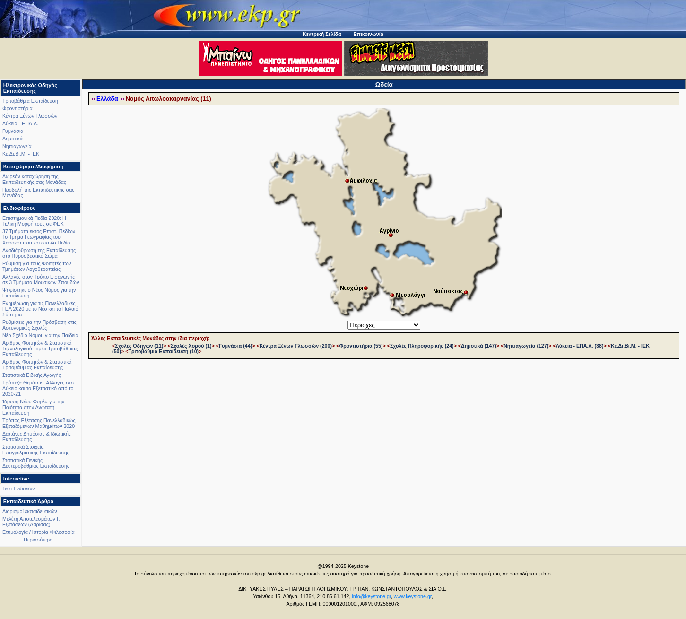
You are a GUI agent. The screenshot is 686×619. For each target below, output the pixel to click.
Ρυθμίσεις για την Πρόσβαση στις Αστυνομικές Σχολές (39, 325)
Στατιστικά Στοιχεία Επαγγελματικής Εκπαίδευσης (35, 449)
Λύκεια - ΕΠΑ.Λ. (20, 123)
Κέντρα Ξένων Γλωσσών (29, 116)
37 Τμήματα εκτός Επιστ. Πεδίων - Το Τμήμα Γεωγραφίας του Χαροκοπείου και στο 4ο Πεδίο (40, 236)
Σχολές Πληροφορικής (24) (422, 346)
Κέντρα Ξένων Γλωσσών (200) (296, 346)
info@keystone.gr (371, 596)
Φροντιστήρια (17, 108)
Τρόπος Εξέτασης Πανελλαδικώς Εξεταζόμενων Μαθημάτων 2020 (39, 423)
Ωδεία (384, 84)
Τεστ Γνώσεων (18, 488)
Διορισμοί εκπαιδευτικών (29, 511)
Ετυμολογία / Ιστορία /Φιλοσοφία (38, 532)
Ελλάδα (107, 99)
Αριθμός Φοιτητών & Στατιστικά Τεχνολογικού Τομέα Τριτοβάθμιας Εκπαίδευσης (40, 348)
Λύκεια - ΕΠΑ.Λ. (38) (580, 346)
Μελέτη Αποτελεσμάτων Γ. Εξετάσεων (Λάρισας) (31, 521)
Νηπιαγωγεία (17, 146)
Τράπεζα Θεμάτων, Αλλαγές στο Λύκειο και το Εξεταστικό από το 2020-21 (38, 388)
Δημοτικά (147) (478, 346)
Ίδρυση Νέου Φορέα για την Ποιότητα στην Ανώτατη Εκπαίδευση (33, 407)
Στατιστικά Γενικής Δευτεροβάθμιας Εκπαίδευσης (35, 463)
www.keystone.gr (413, 596)
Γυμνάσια (12, 131)
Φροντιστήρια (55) (360, 346)
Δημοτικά (12, 138)
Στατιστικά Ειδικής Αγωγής (31, 375)
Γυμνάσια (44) (235, 346)
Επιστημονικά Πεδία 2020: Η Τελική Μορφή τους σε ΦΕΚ (34, 221)
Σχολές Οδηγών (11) (139, 346)
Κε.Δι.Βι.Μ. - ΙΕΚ (20, 154)
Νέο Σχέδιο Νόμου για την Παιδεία (40, 335)
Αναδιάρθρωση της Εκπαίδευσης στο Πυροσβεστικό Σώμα (39, 253)
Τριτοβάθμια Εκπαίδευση (30, 101)
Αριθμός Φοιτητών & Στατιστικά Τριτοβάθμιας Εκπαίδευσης (37, 364)
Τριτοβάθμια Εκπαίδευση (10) (163, 351)
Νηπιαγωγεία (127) (526, 346)
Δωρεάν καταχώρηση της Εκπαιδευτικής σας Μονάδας (34, 179)
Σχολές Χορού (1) (191, 346)
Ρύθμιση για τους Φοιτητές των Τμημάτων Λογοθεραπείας (36, 266)
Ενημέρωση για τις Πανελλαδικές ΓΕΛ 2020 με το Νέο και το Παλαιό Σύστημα (40, 308)
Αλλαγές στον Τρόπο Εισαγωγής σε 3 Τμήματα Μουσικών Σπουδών (40, 279)
